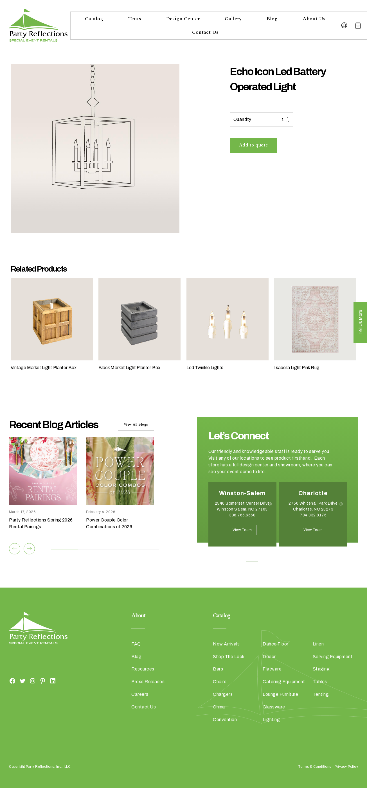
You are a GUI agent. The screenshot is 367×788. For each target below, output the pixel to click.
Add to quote (253, 145)
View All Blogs (136, 424)
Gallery (233, 18)
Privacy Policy (346, 767)
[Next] (29, 548)
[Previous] (14, 548)
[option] (242, 518)
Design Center (183, 18)
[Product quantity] (285, 119)
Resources (142, 669)
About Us (314, 18)
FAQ (136, 644)
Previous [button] (212, 555)
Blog (272, 18)
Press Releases (148, 681)
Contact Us (205, 32)
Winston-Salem (242, 493)
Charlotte (313, 493)
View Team (242, 530)
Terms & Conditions (314, 767)
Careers (139, 694)
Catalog (94, 18)
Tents (134, 18)
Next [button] (228, 555)
